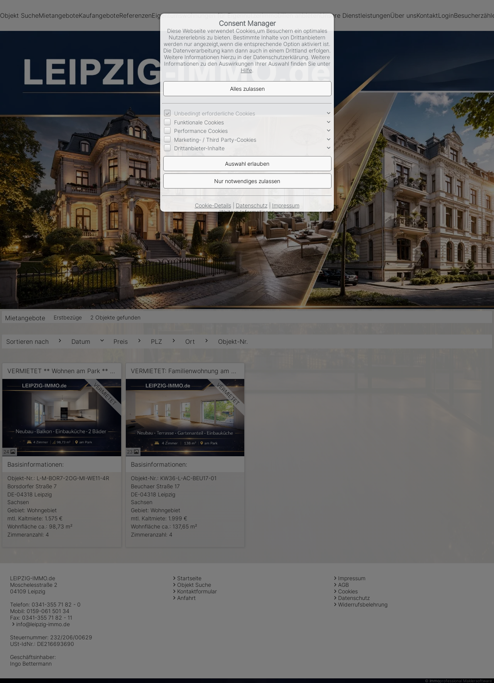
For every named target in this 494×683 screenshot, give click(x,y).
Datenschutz (251, 205)
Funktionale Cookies (199, 122)
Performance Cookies (201, 130)
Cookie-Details (213, 205)
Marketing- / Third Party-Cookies (215, 139)
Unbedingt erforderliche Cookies (214, 113)
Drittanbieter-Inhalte (199, 148)
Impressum (285, 205)
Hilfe (246, 70)
